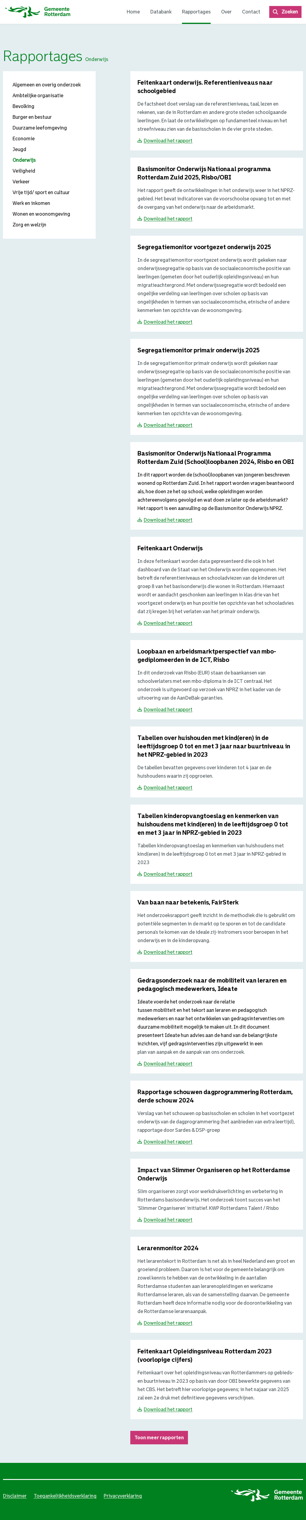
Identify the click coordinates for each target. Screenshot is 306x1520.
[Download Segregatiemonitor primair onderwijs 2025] (198, 350)
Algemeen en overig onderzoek (47, 84)
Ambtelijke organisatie (38, 95)
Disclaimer (15, 1495)
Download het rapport (168, 140)
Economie (24, 138)
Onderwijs (24, 160)
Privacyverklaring (123, 1495)
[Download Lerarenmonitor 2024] (168, 1248)
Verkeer (21, 181)
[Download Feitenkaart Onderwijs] (170, 548)
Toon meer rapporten (159, 1437)
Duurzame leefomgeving (40, 127)
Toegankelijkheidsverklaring (65, 1495)
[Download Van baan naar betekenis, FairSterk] (188, 902)
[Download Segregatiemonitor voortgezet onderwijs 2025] (204, 247)
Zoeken (289, 11)
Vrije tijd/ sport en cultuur (41, 192)
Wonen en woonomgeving (41, 214)
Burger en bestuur (32, 117)
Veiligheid (24, 170)
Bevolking (23, 106)
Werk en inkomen (31, 203)
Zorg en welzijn (29, 224)
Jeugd (19, 149)
